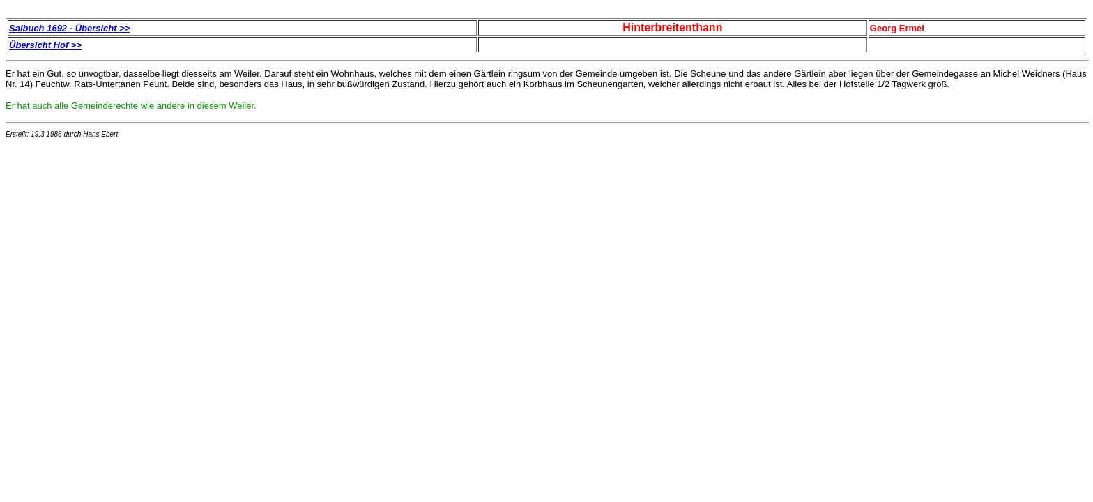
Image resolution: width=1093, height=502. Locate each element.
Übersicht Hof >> (45, 45)
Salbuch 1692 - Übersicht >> (69, 28)
